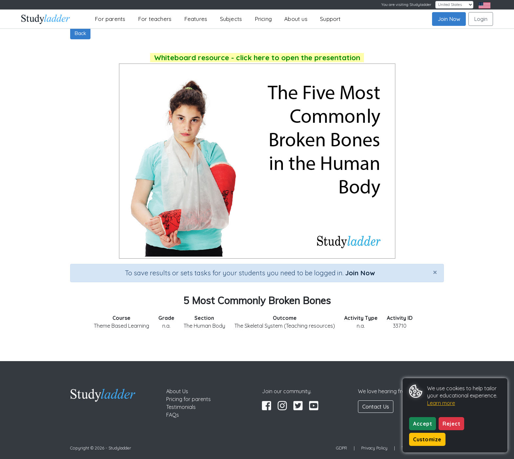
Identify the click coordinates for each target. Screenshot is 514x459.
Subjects (231, 18)
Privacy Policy (374, 447)
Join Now (449, 19)
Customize (427, 439)
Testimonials (181, 407)
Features (196, 18)
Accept (422, 423)
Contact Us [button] (375, 406)
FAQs (172, 415)
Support (330, 18)
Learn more (441, 403)
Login (480, 19)
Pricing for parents (188, 399)
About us (295, 18)
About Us (177, 391)
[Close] (435, 272)
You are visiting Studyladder (406, 4)
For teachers (154, 18)
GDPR (341, 447)
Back (80, 33)
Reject (451, 423)
